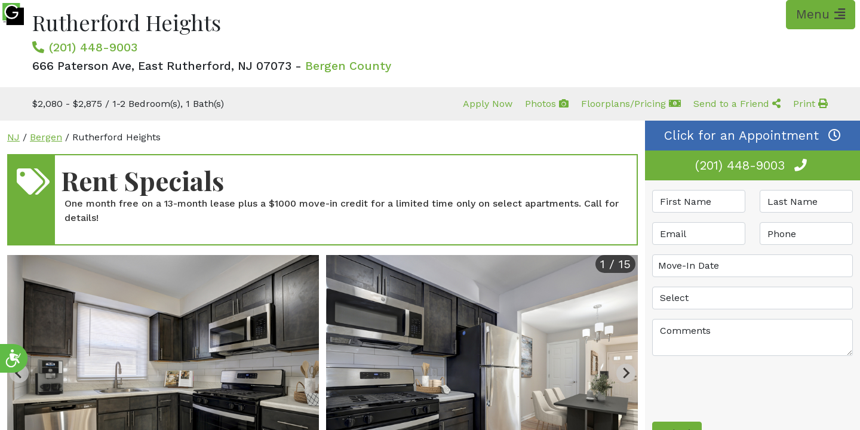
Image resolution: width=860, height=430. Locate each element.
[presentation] (743, 389)
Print (810, 103)
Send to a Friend (737, 103)
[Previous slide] (19, 373)
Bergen (46, 137)
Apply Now (487, 103)
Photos (547, 103)
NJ (13, 137)
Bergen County (348, 66)
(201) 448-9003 (93, 47)
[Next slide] (625, 373)
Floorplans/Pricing (631, 103)
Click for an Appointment (752, 135)
